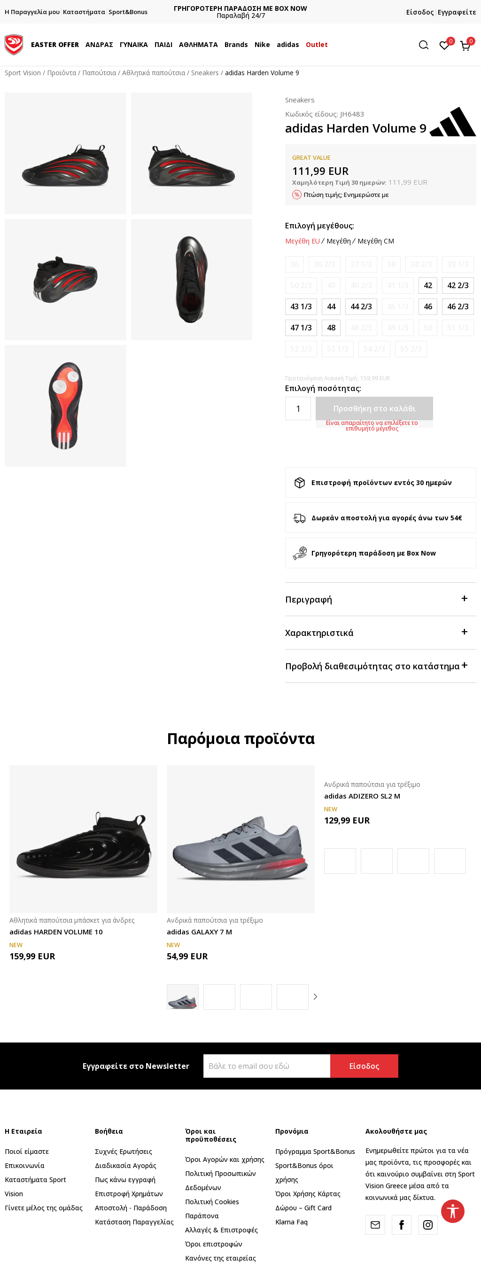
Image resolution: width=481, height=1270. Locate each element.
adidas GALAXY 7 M (199, 931)
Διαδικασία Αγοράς (125, 1165)
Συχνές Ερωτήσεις (123, 1151)
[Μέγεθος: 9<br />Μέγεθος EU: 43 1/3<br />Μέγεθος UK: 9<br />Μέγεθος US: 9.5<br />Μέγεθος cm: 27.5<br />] (301, 306)
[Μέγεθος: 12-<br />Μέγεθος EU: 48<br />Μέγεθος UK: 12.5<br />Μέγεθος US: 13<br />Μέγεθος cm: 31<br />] (331, 328)
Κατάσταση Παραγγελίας (134, 1221)
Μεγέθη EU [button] (302, 241)
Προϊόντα (61, 72)
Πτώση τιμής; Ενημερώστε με (346, 194)
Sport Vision (23, 72)
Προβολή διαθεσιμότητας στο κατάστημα (376, 665)
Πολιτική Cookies (212, 1201)
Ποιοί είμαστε (27, 1151)
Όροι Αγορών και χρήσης (224, 1159)
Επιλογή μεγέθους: (319, 225)
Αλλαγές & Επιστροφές (221, 1229)
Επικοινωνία (25, 1165)
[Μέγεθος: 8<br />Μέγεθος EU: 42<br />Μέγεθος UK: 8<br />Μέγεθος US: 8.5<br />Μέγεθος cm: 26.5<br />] (428, 285)
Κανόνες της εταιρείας (220, 1258)
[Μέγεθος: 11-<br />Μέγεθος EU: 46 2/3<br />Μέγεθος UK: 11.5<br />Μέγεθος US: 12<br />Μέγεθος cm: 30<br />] (458, 306)
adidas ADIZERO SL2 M (362, 795)
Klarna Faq (291, 1221)
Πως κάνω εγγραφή (125, 1179)
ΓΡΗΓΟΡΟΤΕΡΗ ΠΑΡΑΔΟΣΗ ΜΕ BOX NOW (245, 8)
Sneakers (205, 72)
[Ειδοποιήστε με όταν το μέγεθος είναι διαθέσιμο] (294, 264)
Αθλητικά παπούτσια (153, 72)
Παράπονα (202, 1215)
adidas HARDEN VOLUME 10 (56, 931)
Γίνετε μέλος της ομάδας (44, 1207)
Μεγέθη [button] (338, 241)
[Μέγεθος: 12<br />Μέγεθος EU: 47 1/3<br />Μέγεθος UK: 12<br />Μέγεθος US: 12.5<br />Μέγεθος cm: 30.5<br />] (301, 328)
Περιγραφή (376, 598)
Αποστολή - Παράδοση (131, 1207)
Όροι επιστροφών (213, 1243)
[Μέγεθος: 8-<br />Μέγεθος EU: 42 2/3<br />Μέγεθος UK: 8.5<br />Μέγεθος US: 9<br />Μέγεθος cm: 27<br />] (458, 285)
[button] (427, 45)
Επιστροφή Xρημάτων (129, 1193)
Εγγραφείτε (457, 12)
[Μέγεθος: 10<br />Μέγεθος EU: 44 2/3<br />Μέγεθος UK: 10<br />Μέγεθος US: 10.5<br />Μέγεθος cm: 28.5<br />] (361, 306)
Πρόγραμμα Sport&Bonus (315, 1151)
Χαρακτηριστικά (376, 632)
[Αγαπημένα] (444, 45)
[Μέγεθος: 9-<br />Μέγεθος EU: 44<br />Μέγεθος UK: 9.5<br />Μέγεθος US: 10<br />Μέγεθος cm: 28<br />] (331, 306)
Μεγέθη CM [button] (375, 241)
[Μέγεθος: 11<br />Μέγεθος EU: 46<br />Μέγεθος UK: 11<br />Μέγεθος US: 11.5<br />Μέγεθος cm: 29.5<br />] (428, 306)
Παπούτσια (99, 72)
